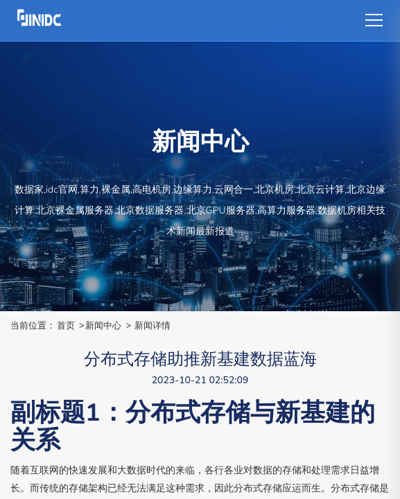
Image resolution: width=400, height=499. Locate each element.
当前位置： (32, 325)
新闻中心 (103, 325)
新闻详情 (152, 325)
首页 (66, 325)
